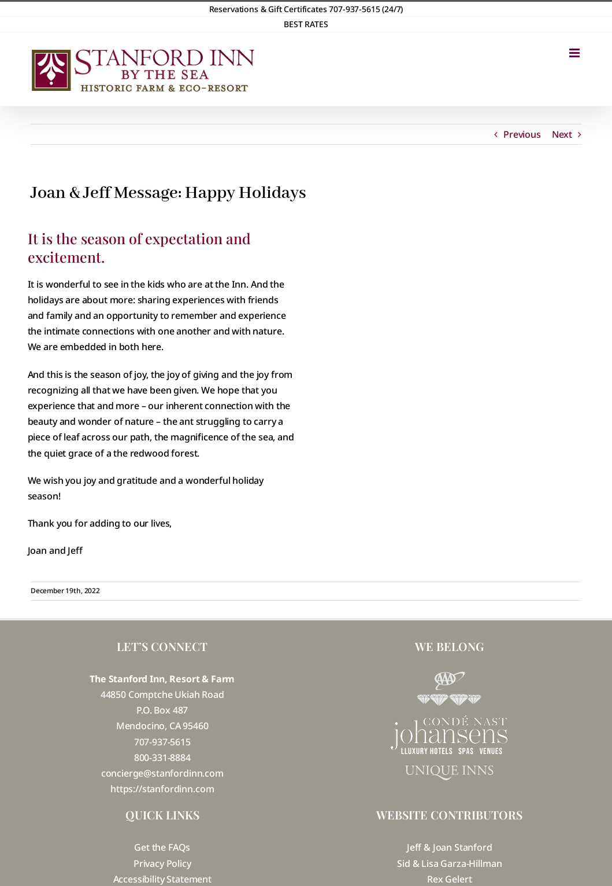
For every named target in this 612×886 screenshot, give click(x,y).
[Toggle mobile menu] (575, 53)
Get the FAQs (162, 847)
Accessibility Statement (162, 879)
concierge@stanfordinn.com (162, 773)
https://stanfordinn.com (162, 788)
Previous (522, 134)
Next (562, 134)
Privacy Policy (162, 863)
